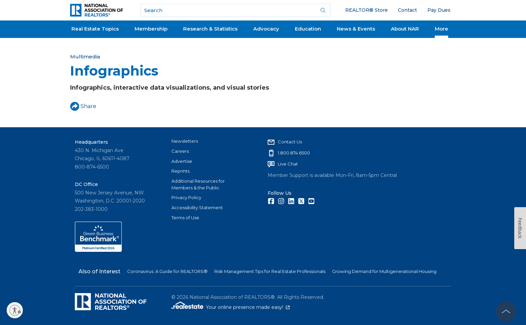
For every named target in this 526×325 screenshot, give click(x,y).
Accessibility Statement (197, 207)
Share (83, 106)
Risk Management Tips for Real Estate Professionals (269, 271)
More (441, 29)
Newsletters (184, 141)
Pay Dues (439, 10)
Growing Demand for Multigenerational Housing (384, 271)
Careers (180, 151)
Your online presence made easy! (248, 307)
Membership (151, 29)
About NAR (405, 29)
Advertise (181, 161)
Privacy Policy (186, 197)
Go (323, 10)
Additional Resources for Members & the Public (198, 184)
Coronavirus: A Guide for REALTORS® (167, 271)
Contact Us (290, 141)
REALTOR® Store (366, 10)
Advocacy (266, 29)
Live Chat (288, 164)
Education (308, 29)
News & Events (356, 29)
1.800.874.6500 (294, 152)
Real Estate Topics (95, 29)
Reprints (180, 171)
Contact (407, 10)
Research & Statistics (210, 29)
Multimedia (85, 56)
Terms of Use (185, 217)
